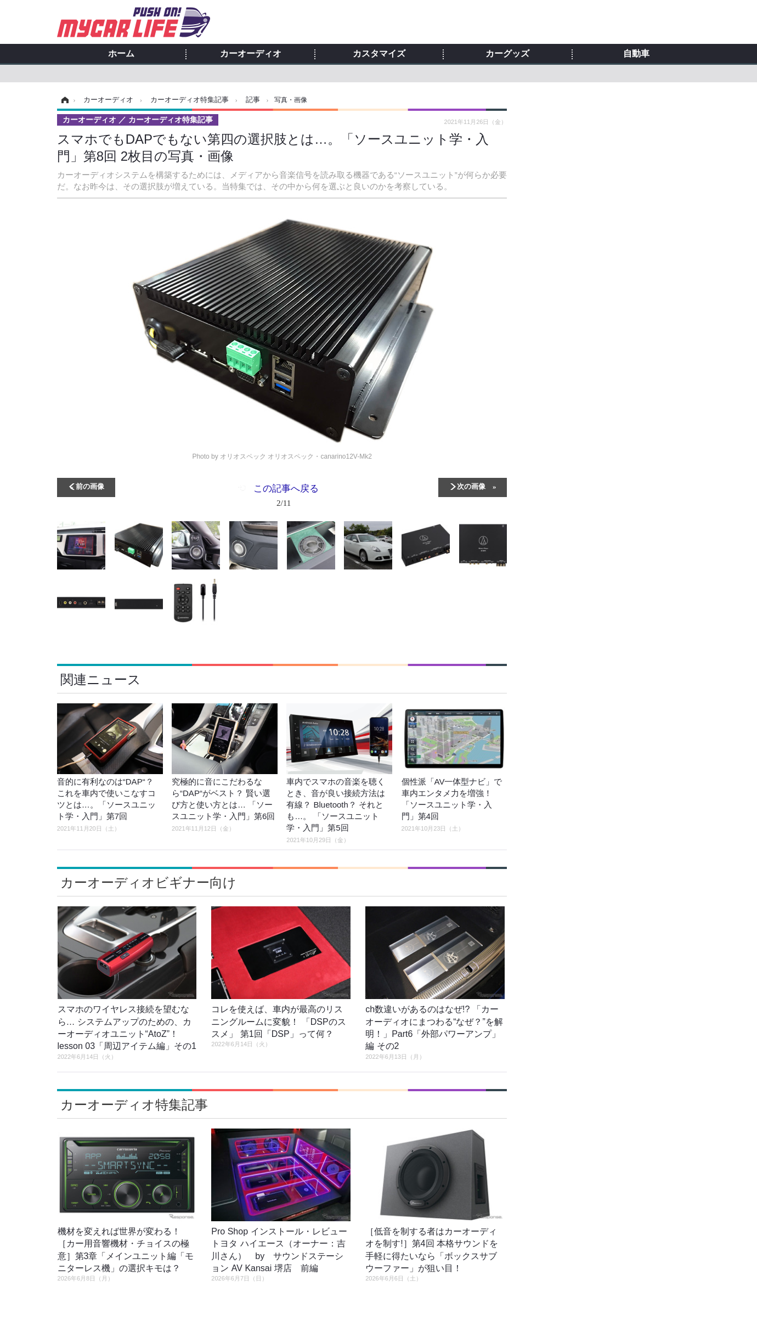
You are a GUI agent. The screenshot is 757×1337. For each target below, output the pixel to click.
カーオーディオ (250, 53)
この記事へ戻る (286, 497)
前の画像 (90, 485)
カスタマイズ (379, 53)
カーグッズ (507, 53)
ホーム (121, 53)
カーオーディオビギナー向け (148, 882)
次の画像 (471, 485)
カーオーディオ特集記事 (134, 1104)
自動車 (636, 53)
